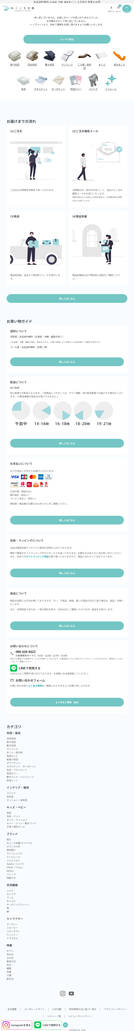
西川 (9, 839)
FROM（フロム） (15, 867)
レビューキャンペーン (80, 1016)
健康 (9, 968)
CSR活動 (56, 1009)
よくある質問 (35, 685)
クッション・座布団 (17, 800)
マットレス (12, 749)
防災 (9, 964)
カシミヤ (11, 894)
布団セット (12, 756)
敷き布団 (11, 745)
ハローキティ (13, 931)
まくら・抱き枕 (15, 752)
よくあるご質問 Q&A (67, 702)
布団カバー (12, 773)
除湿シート (12, 780)
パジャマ (11, 793)
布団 (9, 812)
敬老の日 (11, 961)
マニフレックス (15, 853)
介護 (9, 975)
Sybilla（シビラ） (16, 864)
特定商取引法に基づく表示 (82, 1009)
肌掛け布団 (12, 759)
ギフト (10, 951)
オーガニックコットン (18, 904)
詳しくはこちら (67, 362)
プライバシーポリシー (115, 1009)
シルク (10, 890)
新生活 (10, 978)
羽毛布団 (11, 738)
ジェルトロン (13, 860)
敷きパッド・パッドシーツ (20, 777)
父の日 (10, 958)
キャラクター (15, 919)
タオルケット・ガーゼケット (21, 766)
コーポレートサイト (34, 1009)
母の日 (10, 954)
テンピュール (13, 857)
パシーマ (11, 874)
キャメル (11, 901)
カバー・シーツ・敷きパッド (21, 823)
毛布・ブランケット (17, 770)
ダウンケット (13, 763)
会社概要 (12, 1009)
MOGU (10, 871)
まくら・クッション (17, 819)
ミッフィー (12, 934)
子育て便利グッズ (16, 826)
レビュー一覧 (54, 1016)
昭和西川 (11, 850)
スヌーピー (12, 927)
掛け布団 (11, 742)
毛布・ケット (13, 816)
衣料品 (10, 796)
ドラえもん (12, 938)
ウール (10, 897)
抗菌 (9, 971)
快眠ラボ (11, 877)
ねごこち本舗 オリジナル (19, 843)
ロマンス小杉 (13, 846)
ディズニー (12, 924)
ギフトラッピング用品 (37, 556)
